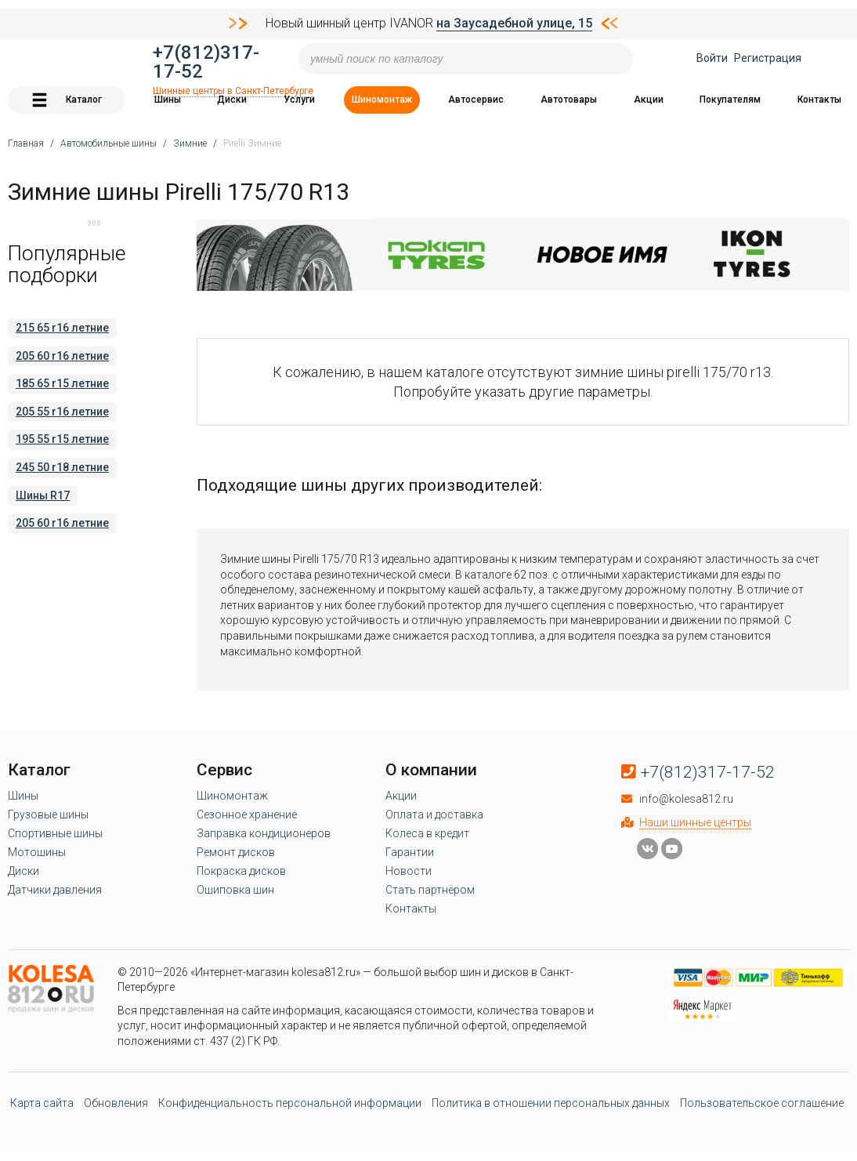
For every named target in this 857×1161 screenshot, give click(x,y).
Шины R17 (43, 495)
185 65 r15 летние (62, 383)
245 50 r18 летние (62, 467)
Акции (649, 99)
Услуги (299, 99)
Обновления (116, 1103)
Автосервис (476, 99)
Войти (712, 58)
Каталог (66, 100)
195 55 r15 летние (62, 439)
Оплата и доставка (434, 814)
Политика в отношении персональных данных (551, 1103)
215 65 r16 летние (62, 327)
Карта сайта (42, 1103)
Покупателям (730, 99)
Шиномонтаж (382, 99)
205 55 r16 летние (62, 411)
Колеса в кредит (427, 833)
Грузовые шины (48, 814)
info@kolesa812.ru (686, 799)
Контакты (819, 99)
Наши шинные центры (695, 822)
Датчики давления (55, 889)
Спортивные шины (55, 833)
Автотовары (569, 99)
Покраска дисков (241, 871)
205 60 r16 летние (62, 356)
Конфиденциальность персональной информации (289, 1103)
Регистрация (767, 58)
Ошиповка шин (235, 889)
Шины (167, 99)
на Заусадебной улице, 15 (514, 23)
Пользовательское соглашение (762, 1103)
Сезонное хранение (247, 814)
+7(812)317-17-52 (206, 62)
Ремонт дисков (236, 852)
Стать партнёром (430, 889)
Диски (232, 99)
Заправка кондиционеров (264, 833)
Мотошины (37, 852)
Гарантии (409, 852)
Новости (408, 871)
